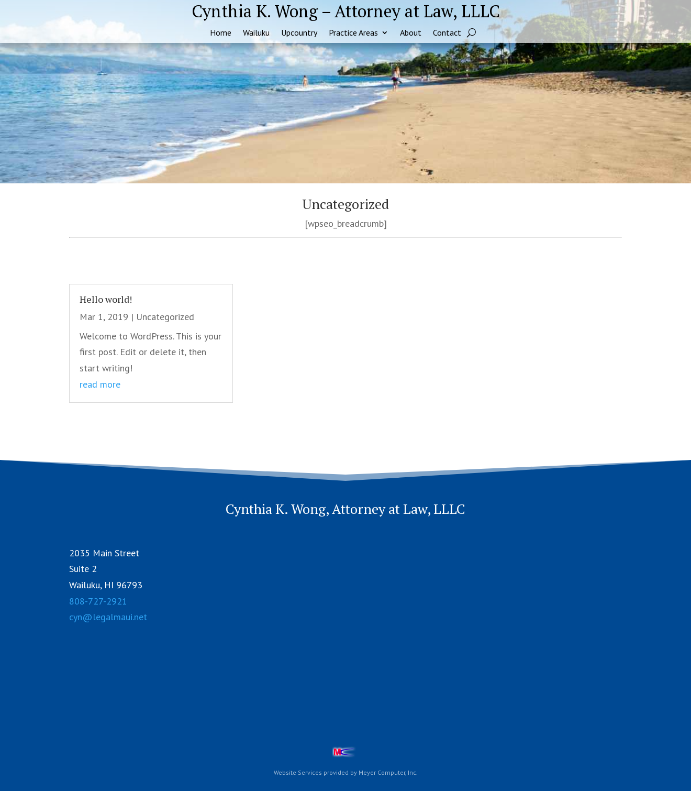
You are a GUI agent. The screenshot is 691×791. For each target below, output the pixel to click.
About (410, 33)
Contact (447, 33)
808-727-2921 (98, 601)
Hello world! (106, 299)
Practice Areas (353, 33)
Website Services (298, 772)
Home (220, 33)
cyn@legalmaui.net (108, 617)
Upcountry (299, 33)
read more (100, 384)
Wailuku (256, 33)
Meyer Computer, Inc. (388, 772)
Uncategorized (165, 317)
